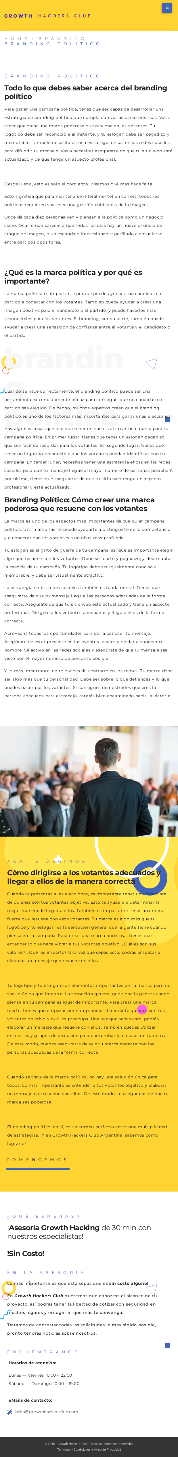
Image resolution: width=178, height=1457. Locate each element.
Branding (63, 38)
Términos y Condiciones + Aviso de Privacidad (89, 1450)
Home (17, 38)
